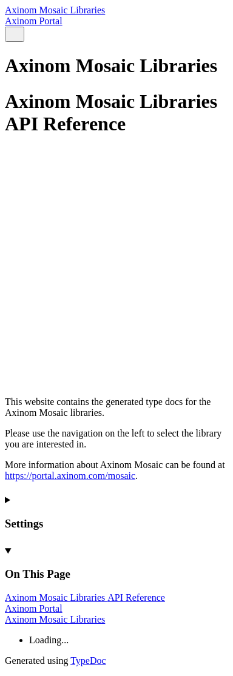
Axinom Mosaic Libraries (55, 10)
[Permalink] (116, 352)
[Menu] (29, 35)
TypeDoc (88, 660)
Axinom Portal (33, 21)
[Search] (14, 34)
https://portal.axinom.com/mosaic (70, 475)
